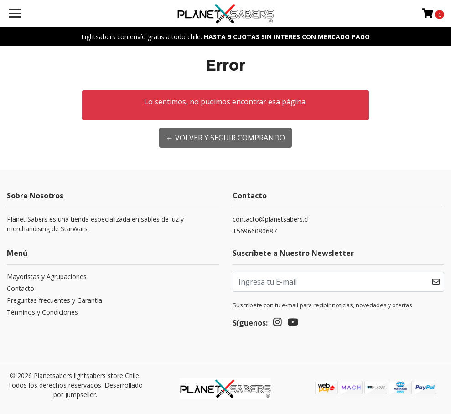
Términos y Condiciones (42, 312)
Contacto (20, 288)
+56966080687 (255, 231)
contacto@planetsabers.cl (271, 219)
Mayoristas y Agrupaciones (47, 276)
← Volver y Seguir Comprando (225, 138)
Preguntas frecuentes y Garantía (54, 300)
